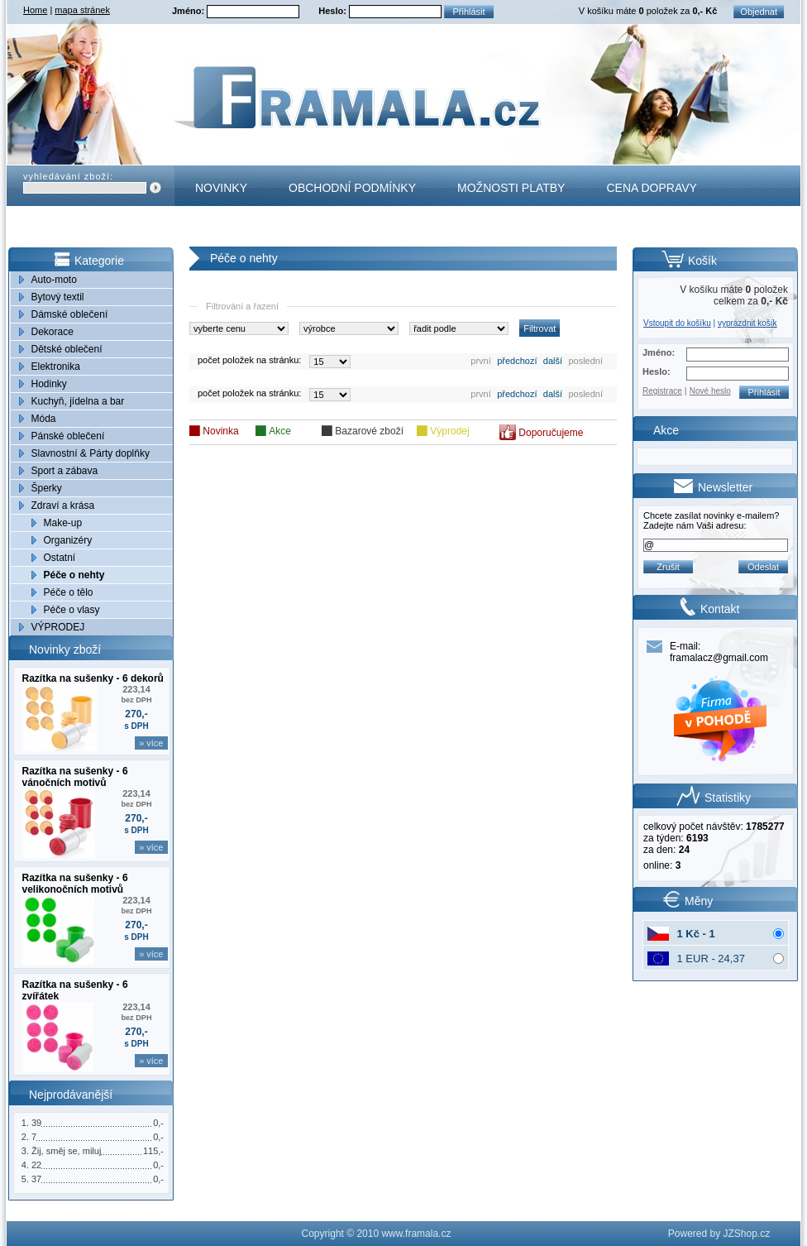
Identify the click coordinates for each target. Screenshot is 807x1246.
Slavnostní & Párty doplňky (90, 453)
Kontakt (222, 228)
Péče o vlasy (72, 610)
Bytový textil (57, 297)
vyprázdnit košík (747, 323)
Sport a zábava (64, 471)
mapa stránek (82, 10)
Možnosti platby (511, 187)
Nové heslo (710, 390)
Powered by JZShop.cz (719, 1233)
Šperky (46, 488)
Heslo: (333, 11)
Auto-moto (54, 279)
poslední (585, 361)
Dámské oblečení (69, 314)
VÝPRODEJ (58, 627)
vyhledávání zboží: (68, 176)
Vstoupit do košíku (677, 323)
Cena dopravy (651, 187)
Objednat (758, 12)
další (552, 361)
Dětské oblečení (67, 349)
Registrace (662, 390)
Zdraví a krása (63, 505)
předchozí (517, 361)
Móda (43, 418)
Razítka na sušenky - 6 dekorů (93, 678)
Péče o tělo (68, 592)
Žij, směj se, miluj (66, 1151)
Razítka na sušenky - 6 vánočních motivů (75, 776)
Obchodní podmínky (352, 187)
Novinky (221, 187)
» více (151, 743)
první (480, 361)
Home (35, 10)
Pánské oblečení (68, 436)
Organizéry (68, 540)
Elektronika (55, 366)
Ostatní (60, 557)
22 (36, 1165)
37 (36, 1179)
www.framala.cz (416, 1233)
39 (36, 1123)
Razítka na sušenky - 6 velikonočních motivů (75, 883)
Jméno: (189, 11)
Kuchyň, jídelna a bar (78, 401)
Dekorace (52, 332)
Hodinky (49, 384)
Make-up (63, 523)
